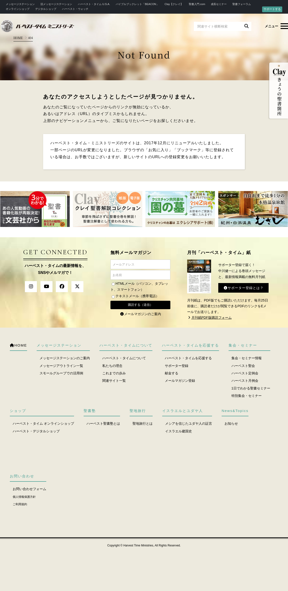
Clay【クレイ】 (174, 4)
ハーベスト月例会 (244, 380)
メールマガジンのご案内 (140, 314)
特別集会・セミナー (246, 396)
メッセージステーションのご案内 (65, 358)
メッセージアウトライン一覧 (61, 366)
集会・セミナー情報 (246, 358)
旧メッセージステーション (56, 4)
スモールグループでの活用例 (61, 373)
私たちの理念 (112, 366)
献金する (171, 373)
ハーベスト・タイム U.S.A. (94, 4)
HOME (18, 38)
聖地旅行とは (142, 423)
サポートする (272, 9)
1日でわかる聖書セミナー (250, 388)
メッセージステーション (20, 4)
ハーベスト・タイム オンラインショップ (43, 423)
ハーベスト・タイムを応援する (188, 358)
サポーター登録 (176, 366)
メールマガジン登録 (180, 380)
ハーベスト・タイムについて (124, 358)
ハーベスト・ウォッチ (75, 8)
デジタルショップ (45, 8)
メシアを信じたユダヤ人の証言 (188, 423)
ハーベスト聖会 (243, 366)
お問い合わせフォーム (29, 489)
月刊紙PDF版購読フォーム (209, 317)
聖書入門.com (197, 4)
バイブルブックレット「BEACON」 (137, 4)
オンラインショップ (17, 8)
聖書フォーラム (241, 4)
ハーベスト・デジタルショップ (36, 431)
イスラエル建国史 (178, 431)
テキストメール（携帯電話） (137, 296)
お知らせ (231, 423)
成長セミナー (219, 4)
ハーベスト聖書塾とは (103, 423)
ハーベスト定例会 (244, 373)
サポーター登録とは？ (243, 288)
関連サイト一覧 (114, 380)
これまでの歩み (114, 373)
